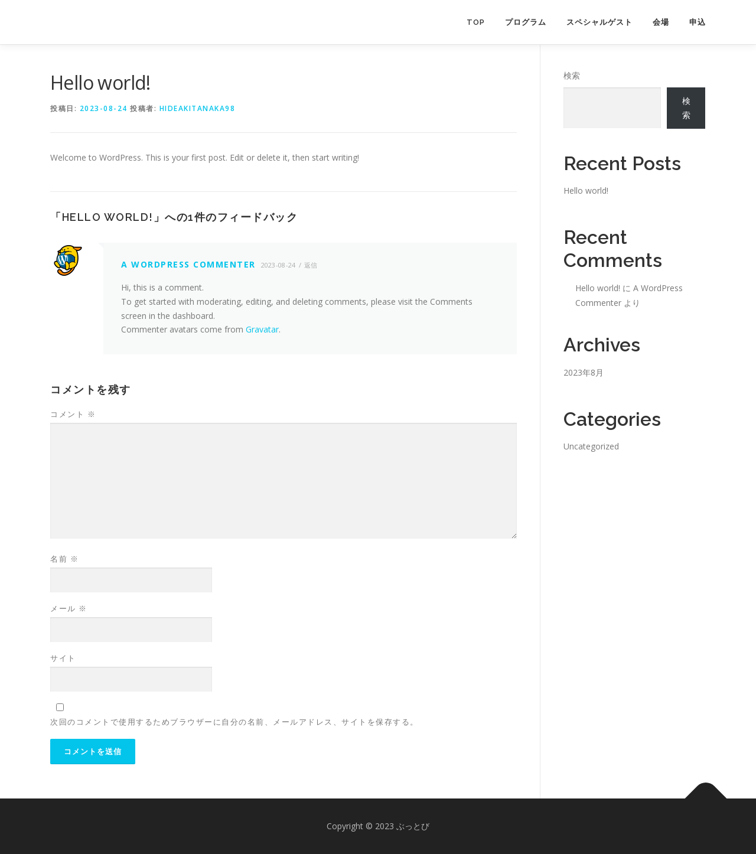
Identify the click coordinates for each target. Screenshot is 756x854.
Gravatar (262, 329)
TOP (476, 22)
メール (68, 608)
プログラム (525, 22)
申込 (697, 22)
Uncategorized (591, 446)
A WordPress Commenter (188, 264)
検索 (571, 75)
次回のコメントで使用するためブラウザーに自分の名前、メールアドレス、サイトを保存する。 (234, 721)
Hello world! (585, 190)
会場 (661, 22)
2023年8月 (583, 372)
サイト (63, 658)
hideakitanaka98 (197, 108)
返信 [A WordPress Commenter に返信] (311, 264)
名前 (64, 558)
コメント (73, 414)
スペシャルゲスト (599, 22)
